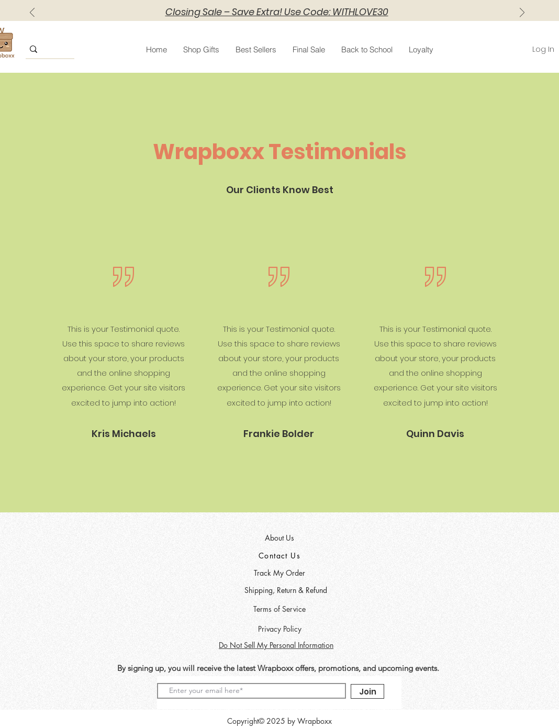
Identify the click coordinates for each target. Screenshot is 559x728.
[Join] (367, 691)
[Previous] (32, 13)
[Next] (522, 13)
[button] (201, 49)
